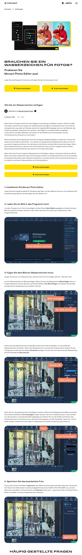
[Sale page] (67, 3)
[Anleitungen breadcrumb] (19, 9)
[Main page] (10, 3)
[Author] (6, 111)
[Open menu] (76, 3)
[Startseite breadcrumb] (7, 9)
